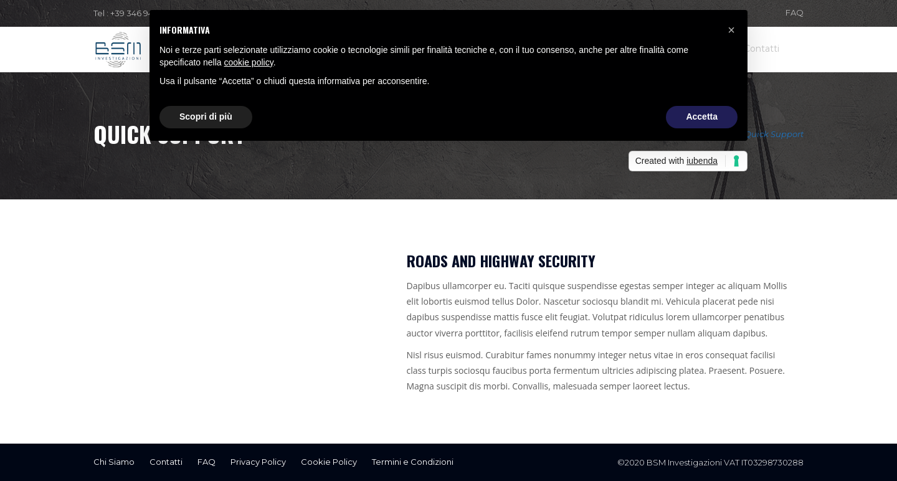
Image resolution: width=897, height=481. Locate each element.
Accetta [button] (702, 116)
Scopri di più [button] (205, 116)
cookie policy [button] (248, 62)
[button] (731, 30)
